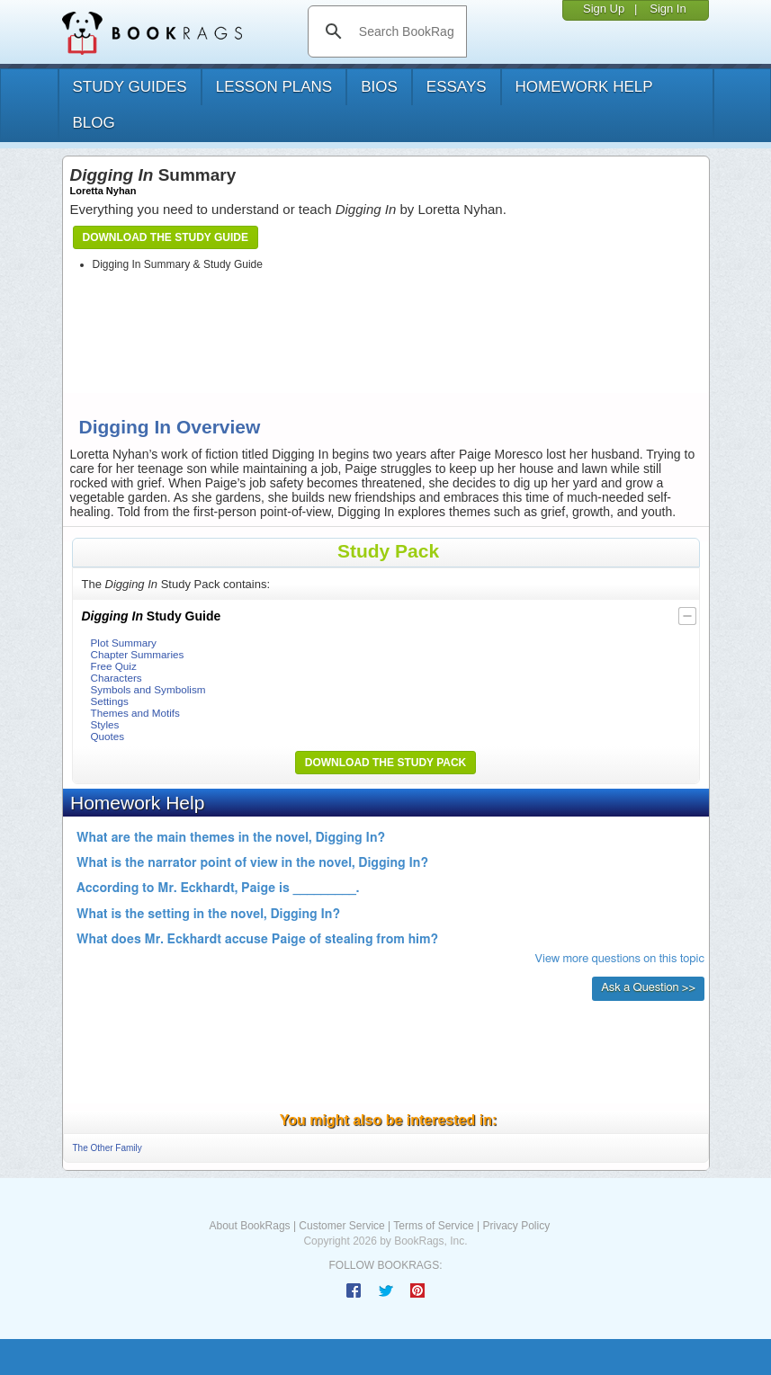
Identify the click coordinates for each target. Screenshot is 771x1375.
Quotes (108, 736)
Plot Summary (124, 642)
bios (379, 86)
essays (456, 86)
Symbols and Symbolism (148, 689)
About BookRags (250, 1225)
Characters (116, 677)
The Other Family (107, 1148)
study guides (130, 86)
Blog (94, 122)
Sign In (668, 8)
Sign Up (603, 8)
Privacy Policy (516, 1225)
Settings (110, 701)
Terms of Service (433, 1225)
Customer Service (341, 1225)
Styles (105, 724)
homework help (584, 86)
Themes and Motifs (135, 713)
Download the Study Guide (165, 237)
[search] (406, 31)
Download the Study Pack (386, 762)
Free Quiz (114, 666)
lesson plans (274, 86)
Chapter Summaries (137, 654)
